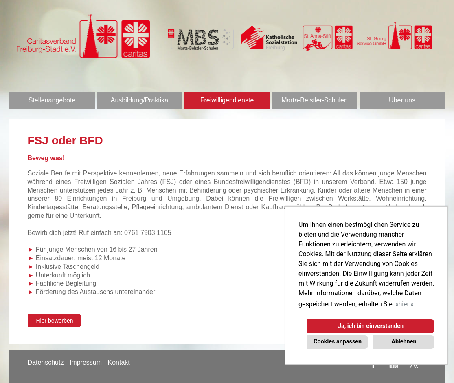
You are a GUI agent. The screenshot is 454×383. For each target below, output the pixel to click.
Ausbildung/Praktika (139, 100)
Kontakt (118, 362)
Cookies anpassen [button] (338, 341)
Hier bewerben (54, 320)
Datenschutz (46, 362)
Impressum (86, 362)
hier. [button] (404, 304)
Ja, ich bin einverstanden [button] (371, 326)
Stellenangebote (52, 100)
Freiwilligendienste (227, 100)
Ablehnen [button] (403, 341)
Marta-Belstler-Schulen (314, 100)
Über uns (402, 100)
